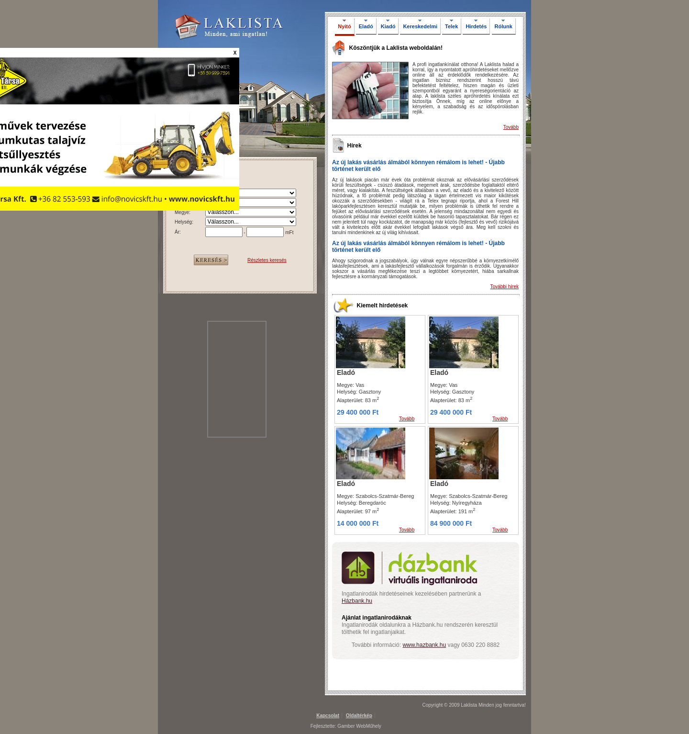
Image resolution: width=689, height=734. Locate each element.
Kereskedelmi (420, 26)
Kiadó (388, 26)
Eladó (366, 26)
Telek (451, 26)
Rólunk (503, 26)
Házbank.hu (357, 601)
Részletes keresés (267, 260)
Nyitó (344, 26)
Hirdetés (476, 26)
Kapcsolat (327, 715)
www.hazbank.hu (424, 645)
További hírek (504, 286)
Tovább (511, 127)
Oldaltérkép (359, 715)
